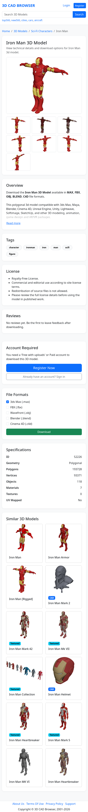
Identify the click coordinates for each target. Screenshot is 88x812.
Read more (13, 223)
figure (12, 254)
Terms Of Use (35, 804)
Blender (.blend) (20, 418)
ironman (30, 247)
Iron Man (15, 557)
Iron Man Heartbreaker (24, 740)
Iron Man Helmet (59, 694)
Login (66, 5)
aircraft (38, 20)
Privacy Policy (54, 804)
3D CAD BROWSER (18, 5)
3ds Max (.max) (20, 402)
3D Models (20, 31)
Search (79, 14)
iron (44, 247)
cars (30, 20)
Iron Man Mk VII (58, 649)
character (14, 247)
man (55, 247)
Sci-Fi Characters (41, 31)
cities (24, 20)
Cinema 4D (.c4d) (21, 424)
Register (79, 5)
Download (44, 432)
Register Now (44, 368)
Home (6, 31)
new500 (15, 20)
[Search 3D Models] (37, 14)
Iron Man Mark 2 (59, 603)
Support (70, 804)
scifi (67, 247)
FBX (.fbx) (16, 407)
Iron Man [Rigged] (21, 599)
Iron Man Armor (58, 557)
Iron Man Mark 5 (59, 740)
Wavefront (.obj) (20, 413)
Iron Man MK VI (19, 782)
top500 (6, 20)
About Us (18, 804)
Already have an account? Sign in (44, 377)
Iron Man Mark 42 (20, 649)
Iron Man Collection (22, 694)
